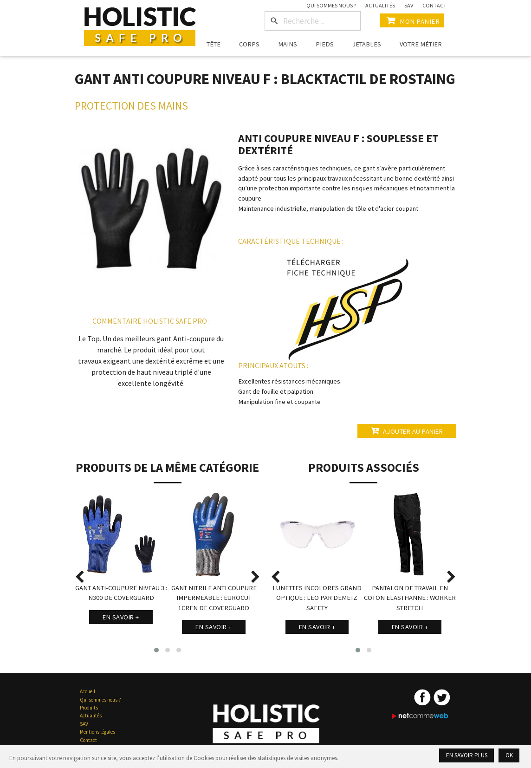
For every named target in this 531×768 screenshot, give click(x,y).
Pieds (325, 44)
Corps (249, 44)
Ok (509, 755)
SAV (408, 5)
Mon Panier (412, 20)
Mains (287, 44)
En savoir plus (466, 755)
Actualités (380, 5)
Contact (434, 5)
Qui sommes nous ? (331, 5)
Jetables (366, 44)
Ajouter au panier (405, 431)
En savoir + (121, 617)
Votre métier (421, 44)
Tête (213, 44)
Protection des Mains (131, 105)
